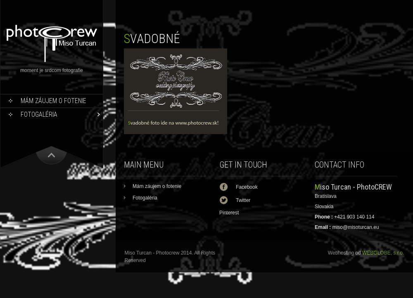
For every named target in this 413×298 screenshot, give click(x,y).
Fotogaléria (39, 114)
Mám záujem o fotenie (53, 101)
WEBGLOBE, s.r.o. (383, 253)
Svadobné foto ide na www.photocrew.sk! (173, 123)
